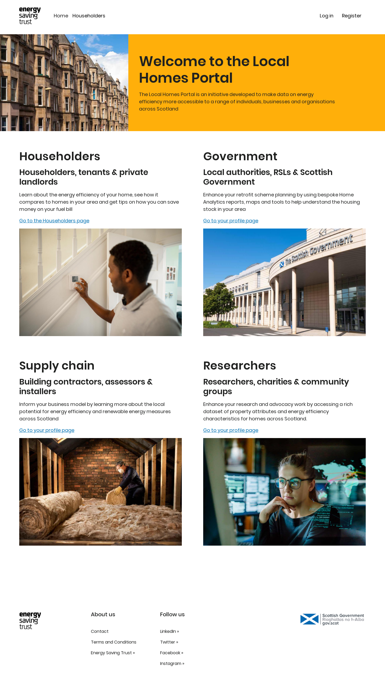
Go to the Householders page (54, 220)
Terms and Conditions (113, 642)
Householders (88, 15)
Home (61, 15)
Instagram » (172, 663)
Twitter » (169, 642)
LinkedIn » (169, 631)
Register (351, 15)
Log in (326, 15)
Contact (100, 631)
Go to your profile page (46, 430)
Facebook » (171, 653)
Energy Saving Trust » (113, 653)
